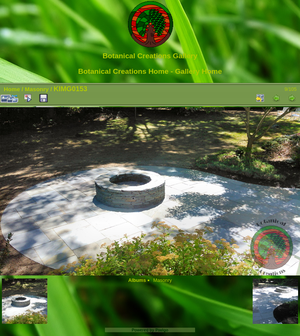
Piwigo (161, 330)
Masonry (37, 89)
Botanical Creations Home (123, 71)
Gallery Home (198, 71)
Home (12, 89)
